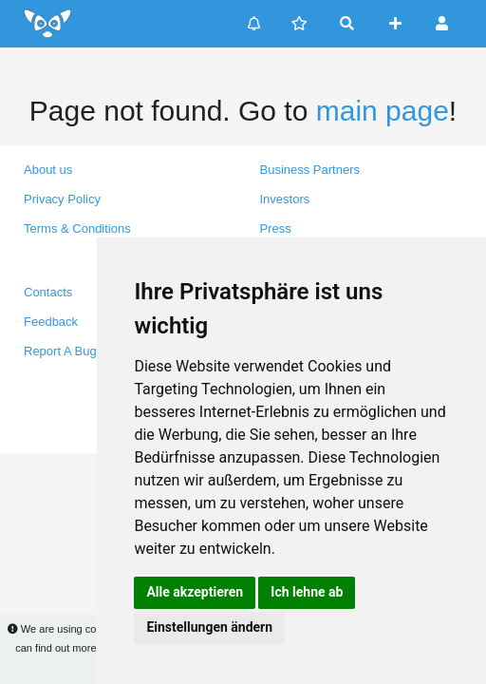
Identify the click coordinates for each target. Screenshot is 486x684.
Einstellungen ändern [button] (209, 627)
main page (382, 110)
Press (275, 228)
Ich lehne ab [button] (307, 591)
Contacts (48, 292)
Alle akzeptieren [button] (194, 591)
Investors (285, 199)
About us (48, 169)
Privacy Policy (62, 199)
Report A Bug (60, 351)
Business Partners (310, 169)
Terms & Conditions (77, 228)
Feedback (51, 321)
